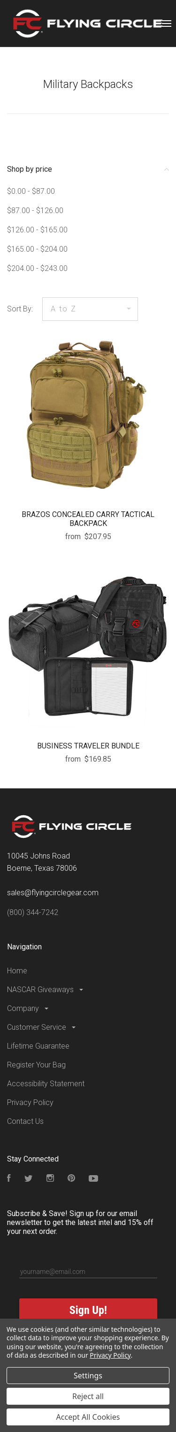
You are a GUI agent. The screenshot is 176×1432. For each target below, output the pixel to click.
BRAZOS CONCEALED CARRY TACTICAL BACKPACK (88, 519)
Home (17, 970)
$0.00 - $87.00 (31, 191)
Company (28, 1008)
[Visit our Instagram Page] (50, 1179)
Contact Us (25, 1121)
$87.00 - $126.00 (35, 210)
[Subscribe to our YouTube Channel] (93, 1179)
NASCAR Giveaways (45, 989)
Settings (88, 1375)
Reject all (88, 1396)
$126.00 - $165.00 (37, 229)
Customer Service (42, 1027)
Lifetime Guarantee (38, 1046)
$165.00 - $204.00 (37, 249)
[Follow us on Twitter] (28, 1179)
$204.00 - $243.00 (37, 268)
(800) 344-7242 (32, 912)
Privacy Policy (30, 1102)
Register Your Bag (36, 1064)
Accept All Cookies (88, 1417)
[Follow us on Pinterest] (71, 1179)
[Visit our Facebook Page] (9, 1179)
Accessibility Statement (45, 1083)
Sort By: (20, 308)
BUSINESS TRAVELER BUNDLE (88, 745)
